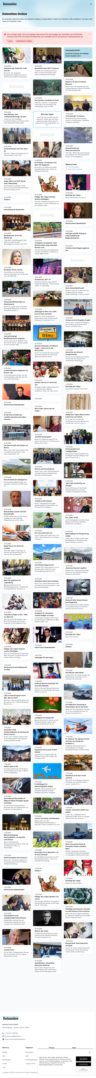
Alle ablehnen (83, 1064)
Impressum (29, 1052)
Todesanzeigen (42, 161)
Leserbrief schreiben (44, 163)
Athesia (4, 1052)
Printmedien (6, 1060)
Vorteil (4, 1064)
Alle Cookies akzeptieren (83, 1058)
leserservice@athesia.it (13, 1036)
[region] (65, 1062)
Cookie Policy (30, 1064)
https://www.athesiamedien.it (15, 1039)
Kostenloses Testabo (24, 41)
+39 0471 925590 (11, 1033)
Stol (3, 1056)
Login (10, 41)
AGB (27, 1056)
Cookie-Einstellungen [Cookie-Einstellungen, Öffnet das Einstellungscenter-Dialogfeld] (83, 1069)
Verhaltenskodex (31, 1060)
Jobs (4, 1067)
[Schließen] (89, 1052)
